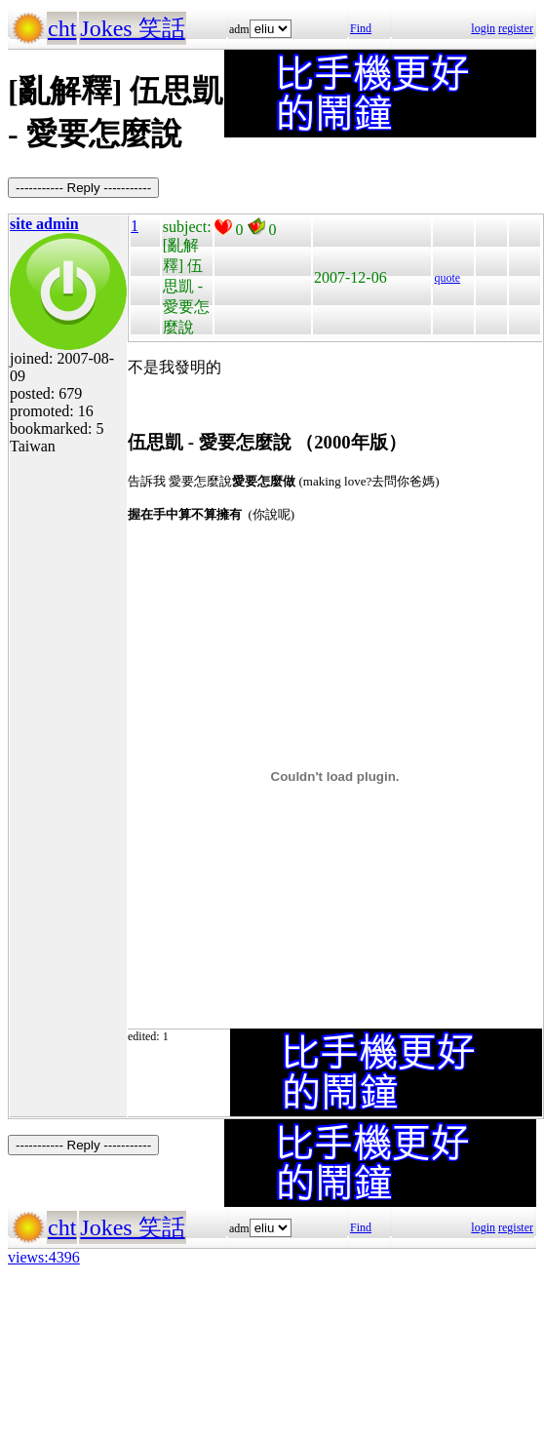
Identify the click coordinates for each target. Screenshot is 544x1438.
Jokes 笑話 (132, 28)
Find (360, 28)
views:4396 (44, 1257)
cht (62, 28)
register (515, 28)
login (483, 28)
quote (447, 278)
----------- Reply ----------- (83, 187)
